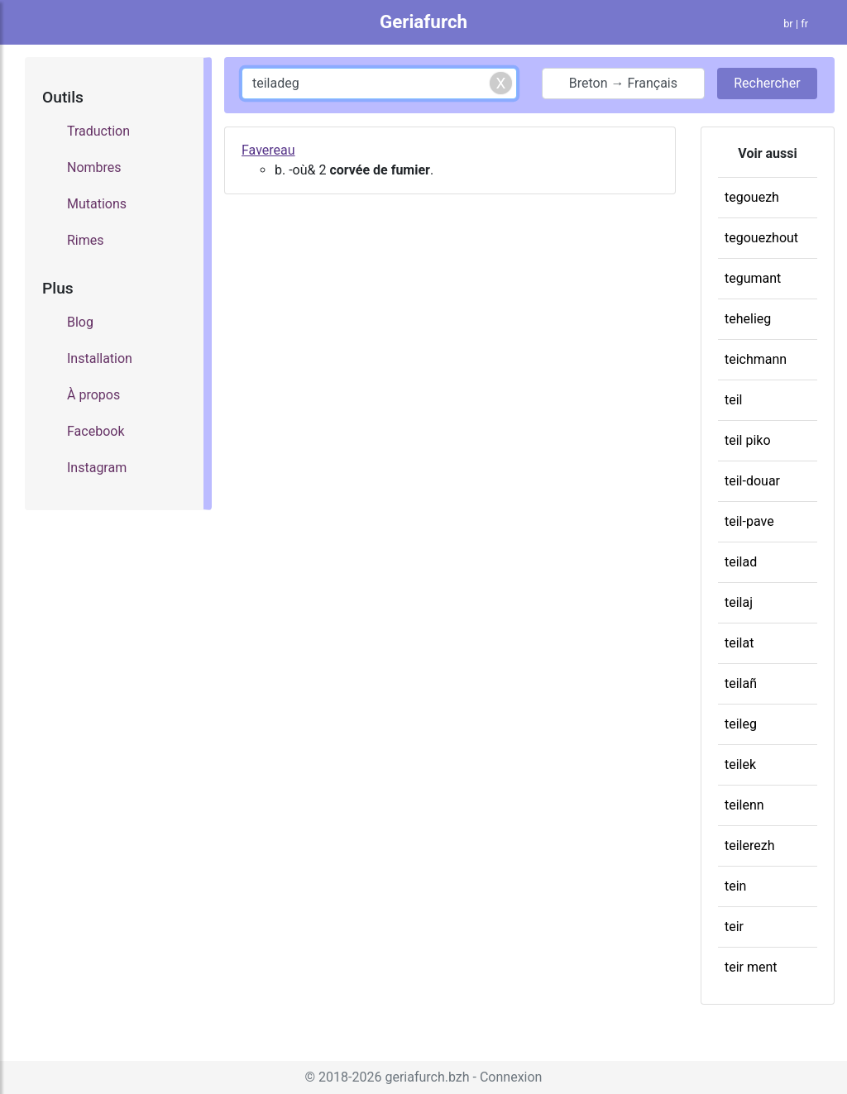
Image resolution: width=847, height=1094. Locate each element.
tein (735, 886)
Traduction (98, 131)
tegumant (753, 278)
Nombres (94, 167)
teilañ (741, 683)
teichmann (756, 359)
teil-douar (752, 481)
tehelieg (748, 319)
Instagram (97, 467)
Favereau (268, 150)
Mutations (97, 204)
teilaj (739, 602)
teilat (739, 643)
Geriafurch (423, 21)
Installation (99, 358)
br (788, 23)
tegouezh (752, 197)
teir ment (751, 967)
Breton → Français (623, 83)
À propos (93, 395)
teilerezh (750, 845)
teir (734, 926)
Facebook (95, 431)
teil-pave (749, 521)
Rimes (85, 240)
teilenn (744, 805)
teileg (741, 724)
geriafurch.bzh (427, 1077)
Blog (80, 322)
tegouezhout (761, 238)
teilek (740, 764)
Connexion (511, 1077)
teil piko (748, 440)
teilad (741, 562)
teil (734, 400)
